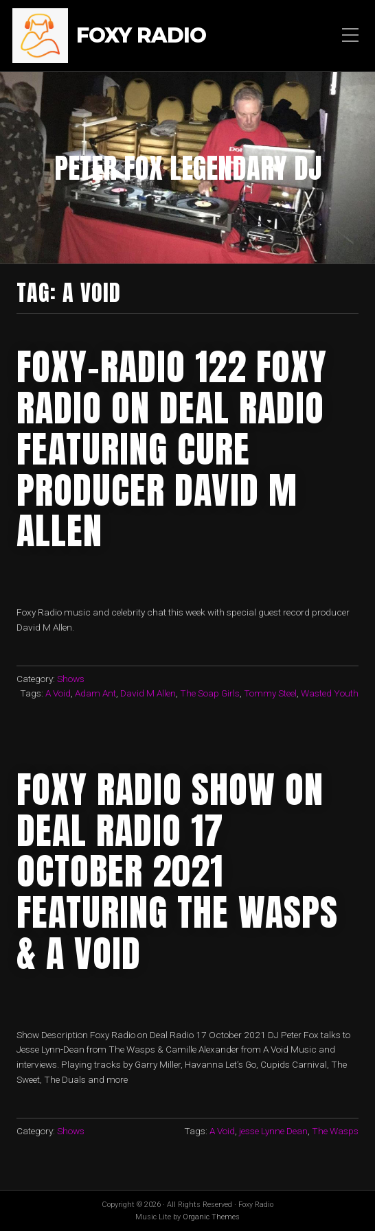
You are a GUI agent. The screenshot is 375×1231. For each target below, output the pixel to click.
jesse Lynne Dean (273, 1130)
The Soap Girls (210, 693)
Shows (70, 678)
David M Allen (148, 693)
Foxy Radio (141, 36)
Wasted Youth (330, 693)
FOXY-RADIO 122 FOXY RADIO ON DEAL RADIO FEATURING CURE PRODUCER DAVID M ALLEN (171, 448)
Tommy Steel (270, 693)
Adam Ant (95, 693)
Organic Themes (211, 1216)
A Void (58, 693)
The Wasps (335, 1130)
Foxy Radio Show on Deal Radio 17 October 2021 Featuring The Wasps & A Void (177, 871)
